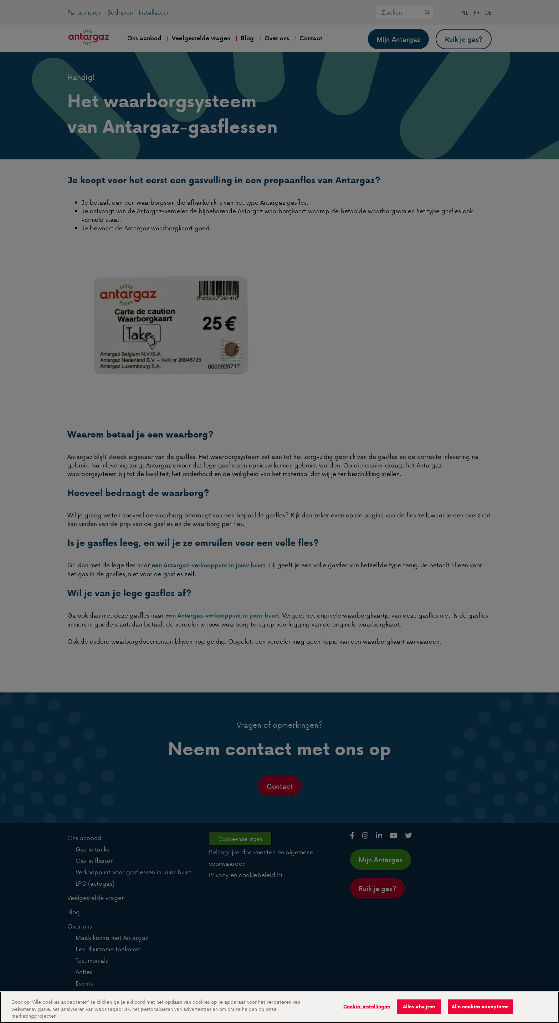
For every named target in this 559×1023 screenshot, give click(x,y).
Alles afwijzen (419, 1006)
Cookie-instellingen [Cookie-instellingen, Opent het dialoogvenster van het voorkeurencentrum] (366, 1006)
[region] (279, 1007)
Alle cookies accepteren (480, 1006)
